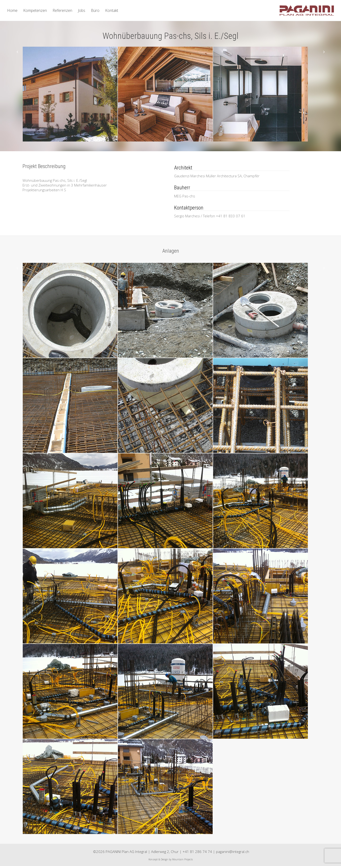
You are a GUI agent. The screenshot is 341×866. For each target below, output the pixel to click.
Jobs (81, 10)
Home (12, 10)
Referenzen (62, 10)
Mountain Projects (182, 859)
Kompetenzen (35, 10)
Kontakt (111, 10)
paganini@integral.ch (232, 851)
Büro (95, 10)
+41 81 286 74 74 (197, 851)
